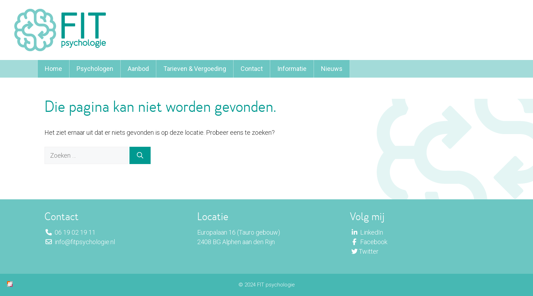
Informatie (292, 68)
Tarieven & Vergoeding (194, 68)
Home (53, 68)
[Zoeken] (140, 155)
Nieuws (332, 68)
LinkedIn (366, 232)
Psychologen (95, 68)
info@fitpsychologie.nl (79, 242)
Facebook (368, 242)
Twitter (364, 251)
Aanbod (138, 68)
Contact (252, 68)
